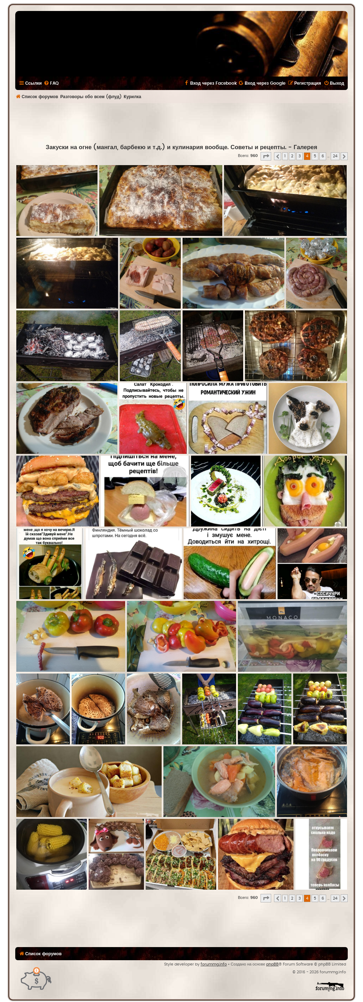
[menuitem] (51, 83)
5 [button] (315, 156)
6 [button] (323, 156)
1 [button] (285, 156)
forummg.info (214, 964)
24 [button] (335, 156)
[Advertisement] (181, 123)
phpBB (272, 964)
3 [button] (299, 156)
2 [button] (292, 156)
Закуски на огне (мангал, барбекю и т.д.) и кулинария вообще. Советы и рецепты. (166, 147)
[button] (266, 156)
